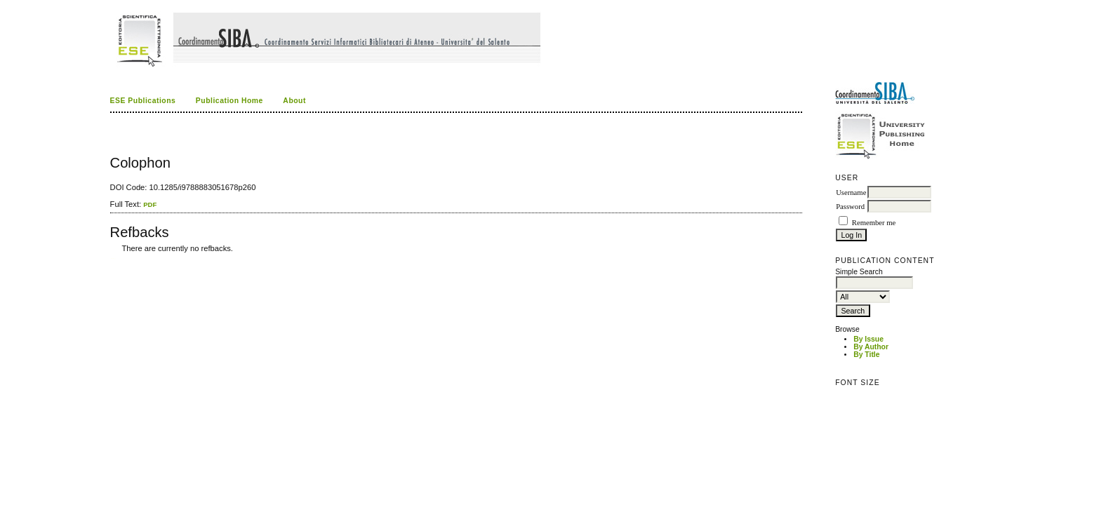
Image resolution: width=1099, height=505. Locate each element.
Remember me (873, 223)
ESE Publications (143, 101)
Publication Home (229, 101)
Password (850, 206)
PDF (149, 204)
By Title (866, 354)
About (294, 101)
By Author (870, 347)
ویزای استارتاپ (113, 258)
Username (851, 192)
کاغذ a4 (111, 258)
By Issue (868, 339)
